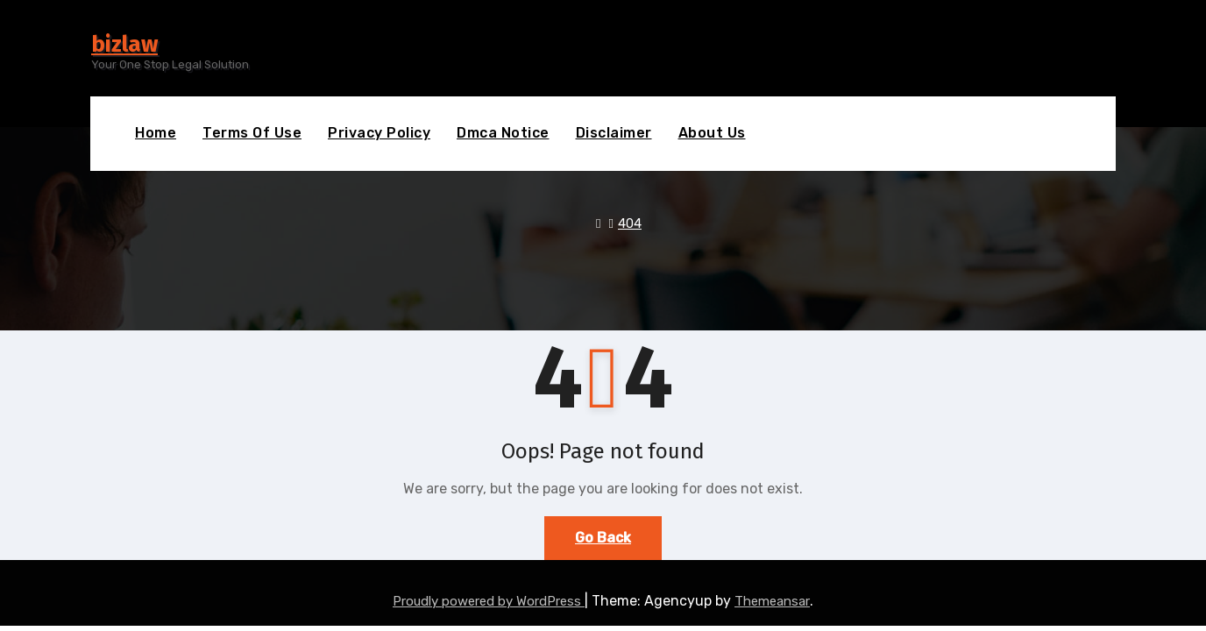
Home (155, 132)
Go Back (603, 537)
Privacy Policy (379, 132)
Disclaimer (614, 132)
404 (630, 223)
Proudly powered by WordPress (489, 601)
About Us (712, 132)
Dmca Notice (503, 132)
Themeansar (772, 601)
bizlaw (124, 44)
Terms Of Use (252, 132)
